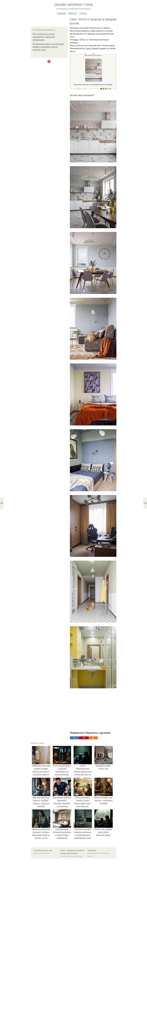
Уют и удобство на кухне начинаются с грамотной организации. (44, 37)
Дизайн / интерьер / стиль (73, 4)
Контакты (63, 850)
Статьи (83, 13)
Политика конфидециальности (69, 853)
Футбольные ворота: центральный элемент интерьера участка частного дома (48, 47)
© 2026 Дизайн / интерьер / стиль (42, 850)
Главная (61, 13)
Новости (72, 13)
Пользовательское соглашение (75, 850)
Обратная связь (92, 850)
